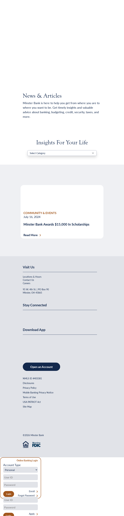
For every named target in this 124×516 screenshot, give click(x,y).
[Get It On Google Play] (49, 345)
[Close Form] (4, 461)
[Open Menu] (95, 11)
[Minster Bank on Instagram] (49, 315)
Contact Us (28, 280)
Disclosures (28, 383)
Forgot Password (26, 495)
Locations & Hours (32, 276)
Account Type (12, 465)
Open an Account (41, 367)
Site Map (27, 406)
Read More (30, 235)
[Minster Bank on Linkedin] (34, 315)
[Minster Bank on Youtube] (42, 315)
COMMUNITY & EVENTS (39, 213)
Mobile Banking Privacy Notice (38, 392)
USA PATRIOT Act (32, 401)
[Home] (29, 11)
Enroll (32, 491)
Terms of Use (29, 397)
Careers (26, 283)
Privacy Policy (29, 387)
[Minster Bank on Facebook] (26, 315)
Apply (32, 513)
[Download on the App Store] (31, 345)
